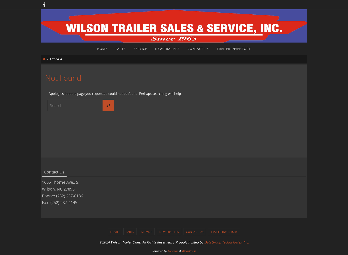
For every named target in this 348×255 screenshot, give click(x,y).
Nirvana (173, 251)
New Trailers (169, 232)
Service (146, 232)
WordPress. (189, 251)
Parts (130, 232)
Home (114, 232)
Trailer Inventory (224, 232)
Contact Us (195, 232)
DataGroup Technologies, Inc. (226, 242)
